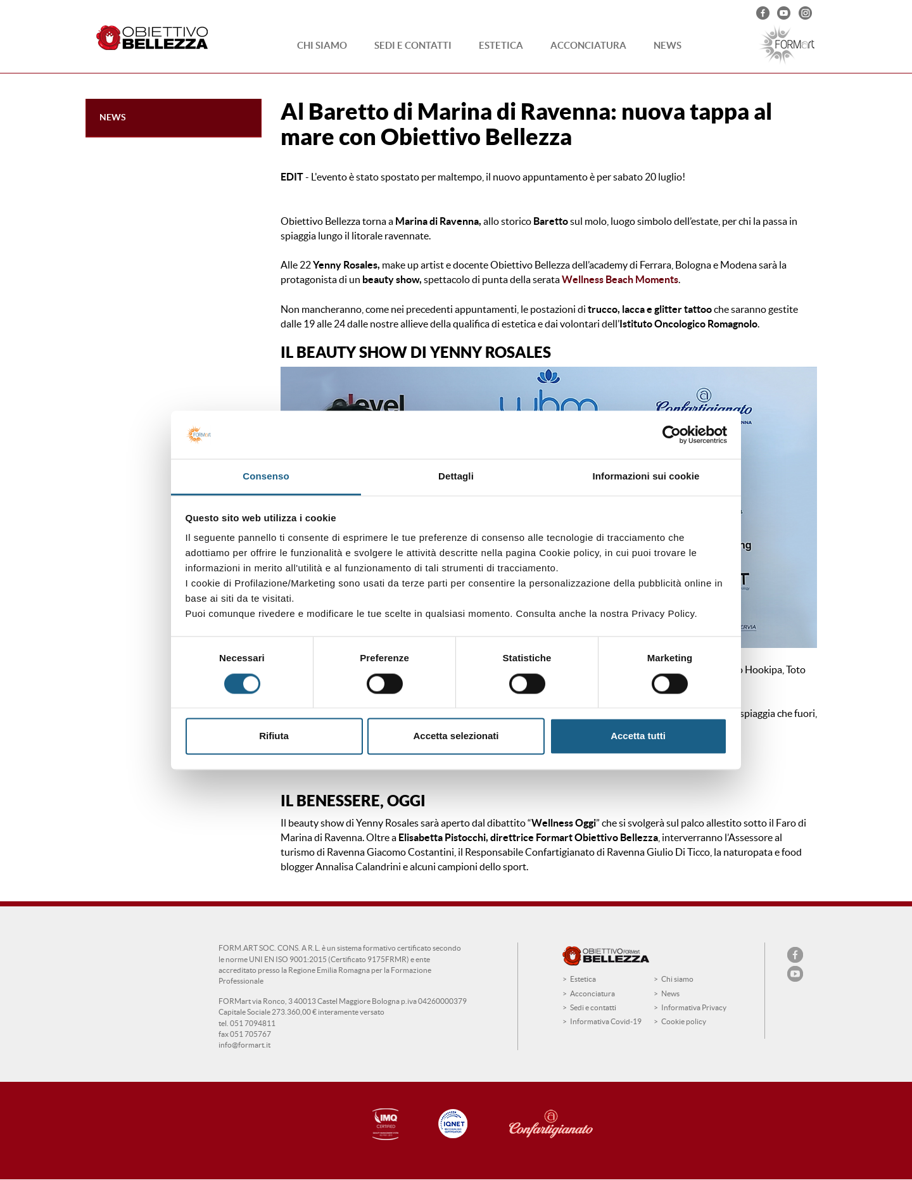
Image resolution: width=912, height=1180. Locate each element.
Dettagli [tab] (456, 476)
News (667, 45)
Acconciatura (588, 45)
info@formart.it (244, 1045)
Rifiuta (274, 736)
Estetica (501, 45)
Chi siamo (322, 45)
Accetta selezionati (455, 736)
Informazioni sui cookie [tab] (646, 476)
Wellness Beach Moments (620, 279)
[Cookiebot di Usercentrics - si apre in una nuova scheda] (671, 434)
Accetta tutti (638, 736)
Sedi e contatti (413, 45)
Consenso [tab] (266, 476)
